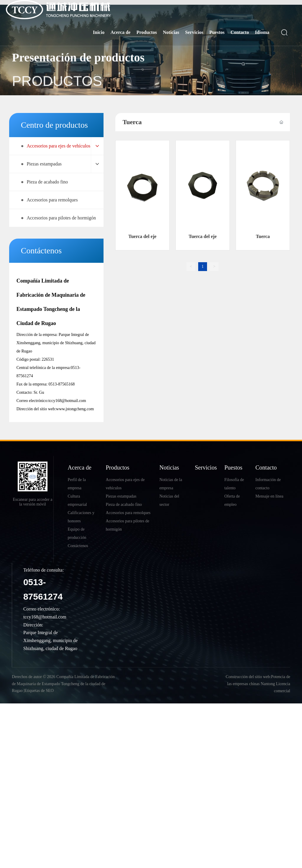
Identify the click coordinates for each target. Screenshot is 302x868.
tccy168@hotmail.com (67, 400)
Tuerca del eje (142, 236)
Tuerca (263, 236)
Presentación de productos (78, 67)
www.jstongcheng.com (75, 409)
